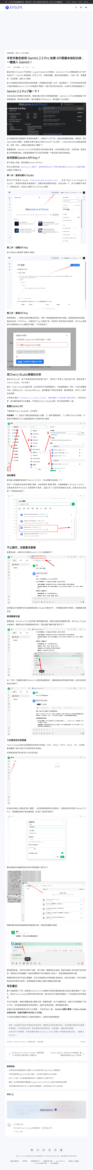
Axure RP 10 (60, 1161)
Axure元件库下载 (40, 1163)
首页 (17, 53)
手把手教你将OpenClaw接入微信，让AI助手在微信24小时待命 (33, 1074)
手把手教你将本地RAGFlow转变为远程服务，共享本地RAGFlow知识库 (36, 1086)
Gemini (10, 1042)
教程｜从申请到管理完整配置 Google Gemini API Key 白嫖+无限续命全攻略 (38, 1082)
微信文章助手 (14, 1161)
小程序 (80, 2)
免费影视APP (35, 1161)
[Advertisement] (46, 29)
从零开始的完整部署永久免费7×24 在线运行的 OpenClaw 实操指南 (34, 1070)
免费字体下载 (48, 1161)
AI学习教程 (25, 53)
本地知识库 (31, 1042)
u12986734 (18, 1124)
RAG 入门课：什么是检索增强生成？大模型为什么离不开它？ (32, 1078)
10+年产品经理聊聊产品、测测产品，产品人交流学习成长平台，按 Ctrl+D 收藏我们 (35, 2)
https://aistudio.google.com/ (44, 180)
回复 (21, 1131)
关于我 (68, 2)
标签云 (86, 2)
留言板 (74, 2)
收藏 (83, 1042)
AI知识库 (40, 1042)
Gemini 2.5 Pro (20, 1042)
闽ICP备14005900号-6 (69, 1156)
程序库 (25, 1161)
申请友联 (54, 1163)
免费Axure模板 (74, 1161)
